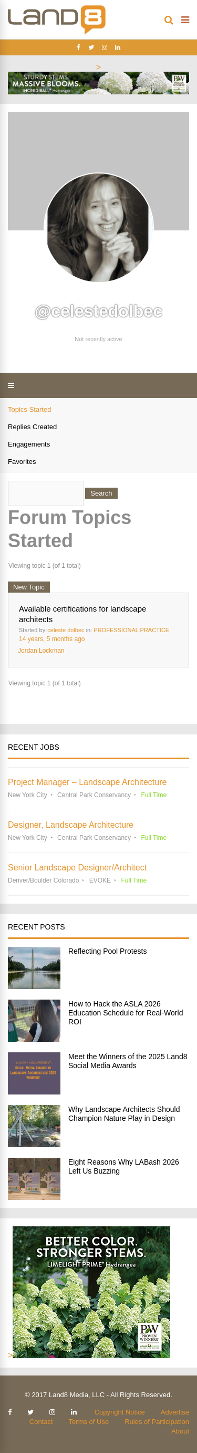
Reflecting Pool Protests (107, 951)
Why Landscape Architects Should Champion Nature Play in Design (124, 1113)
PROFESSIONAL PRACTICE (131, 630)
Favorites (22, 462)
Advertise (175, 1412)
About (180, 1431)
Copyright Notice (120, 1412)
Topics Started (29, 409)
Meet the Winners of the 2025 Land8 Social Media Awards (127, 1061)
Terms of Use (89, 1422)
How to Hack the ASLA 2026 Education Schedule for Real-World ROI (125, 1013)
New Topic (29, 587)
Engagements (29, 444)
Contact (41, 1422)
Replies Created (32, 427)
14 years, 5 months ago (52, 639)
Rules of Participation (157, 1422)
